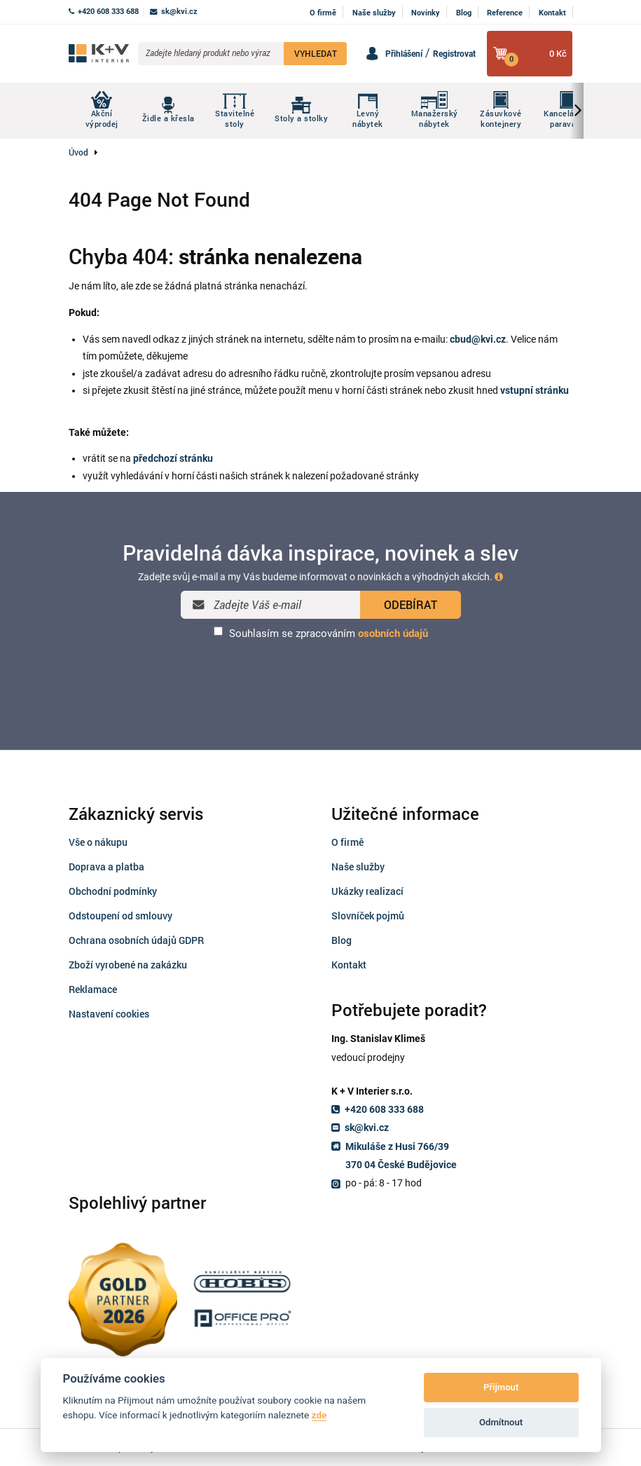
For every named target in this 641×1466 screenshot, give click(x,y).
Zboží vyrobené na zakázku (128, 964)
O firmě (323, 13)
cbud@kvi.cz (478, 339)
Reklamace (93, 989)
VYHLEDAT (315, 53)
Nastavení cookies (109, 1013)
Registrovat (454, 54)
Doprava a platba (106, 866)
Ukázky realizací (367, 891)
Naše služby (374, 13)
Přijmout (500, 1387)
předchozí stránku (173, 458)
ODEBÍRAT (410, 604)
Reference (505, 13)
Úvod (78, 152)
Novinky (425, 13)
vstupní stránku (534, 390)
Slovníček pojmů (367, 915)
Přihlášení (403, 54)
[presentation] (320, 677)
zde (319, 1414)
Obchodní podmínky (113, 891)
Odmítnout (501, 1422)
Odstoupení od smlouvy (120, 915)
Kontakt (552, 13)
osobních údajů (393, 633)
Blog (463, 13)
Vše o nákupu (98, 842)
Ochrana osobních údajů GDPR (136, 940)
